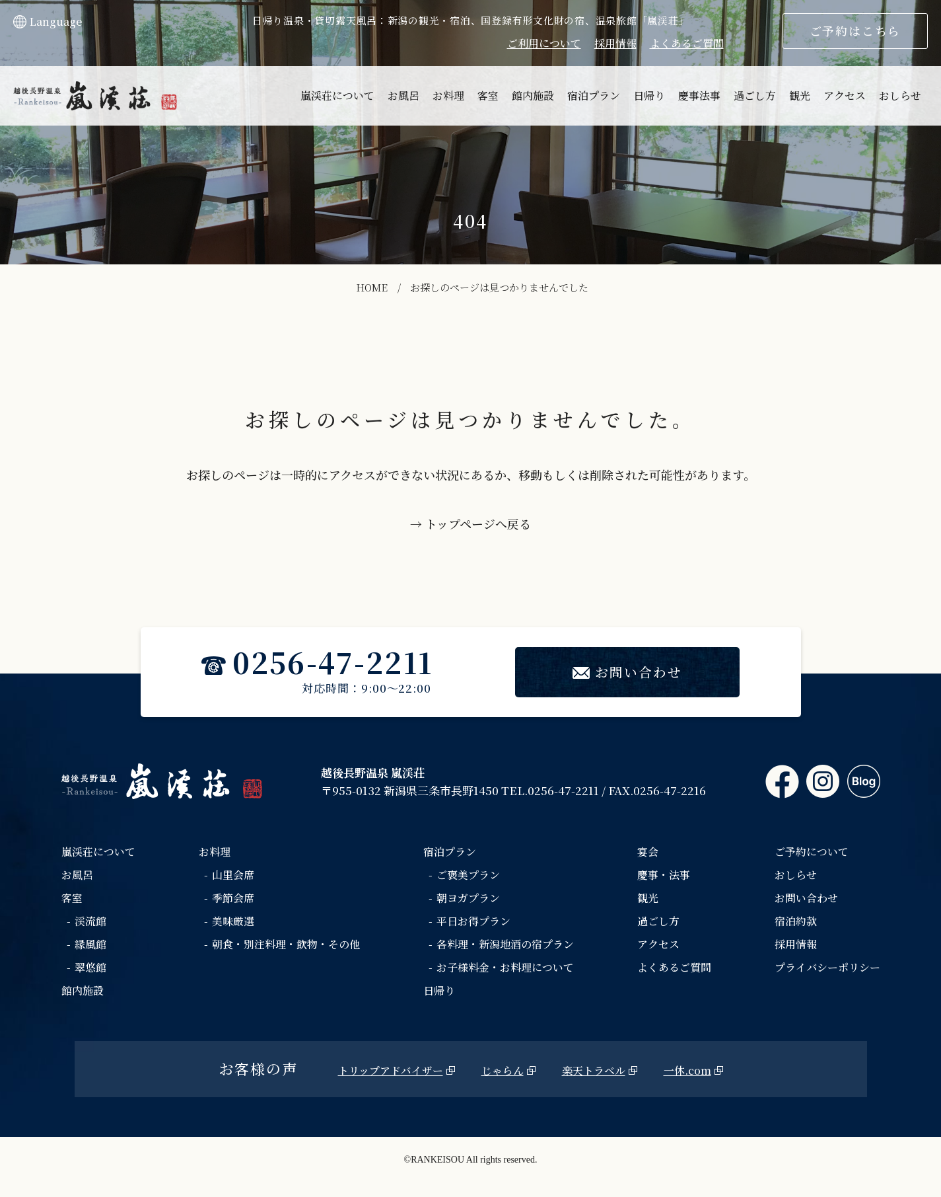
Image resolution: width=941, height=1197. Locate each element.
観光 (799, 95)
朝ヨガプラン (468, 898)
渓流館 (90, 921)
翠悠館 (90, 968)
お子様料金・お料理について (505, 968)
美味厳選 (233, 921)
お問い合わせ (628, 672)
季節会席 (233, 898)
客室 (488, 95)
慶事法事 (699, 95)
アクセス (844, 95)
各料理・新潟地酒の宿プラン (505, 944)
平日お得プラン (473, 921)
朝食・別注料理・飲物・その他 (286, 944)
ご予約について (812, 852)
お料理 (448, 95)
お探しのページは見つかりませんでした (499, 287)
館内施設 (533, 95)
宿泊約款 (796, 921)
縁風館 (90, 944)
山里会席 (233, 875)
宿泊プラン (593, 95)
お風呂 (403, 95)
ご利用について (544, 43)
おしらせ (900, 95)
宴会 (647, 852)
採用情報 (615, 43)
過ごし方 (755, 95)
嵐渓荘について (337, 95)
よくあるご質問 (687, 43)
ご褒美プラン (468, 875)
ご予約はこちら (855, 30)
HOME (372, 287)
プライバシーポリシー (827, 968)
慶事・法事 (663, 875)
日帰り (649, 95)
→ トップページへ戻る (470, 523)
